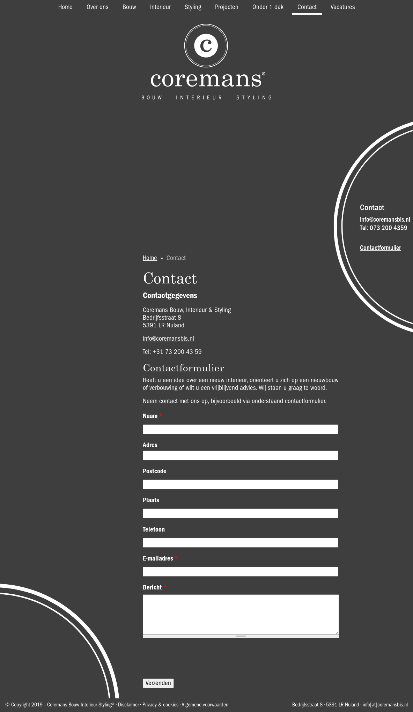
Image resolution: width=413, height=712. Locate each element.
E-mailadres (160, 558)
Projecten (226, 7)
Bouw (129, 7)
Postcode (155, 471)
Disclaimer (128, 705)
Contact (307, 7)
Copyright (20, 705)
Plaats (151, 500)
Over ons (98, 7)
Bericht (155, 587)
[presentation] (196, 658)
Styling (193, 7)
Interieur (160, 7)
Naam (152, 416)
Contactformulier (380, 248)
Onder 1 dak (267, 7)
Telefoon (154, 529)
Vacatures (343, 7)
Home (65, 7)
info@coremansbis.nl (385, 219)
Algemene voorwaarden (205, 705)
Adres (150, 445)
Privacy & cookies (160, 705)
